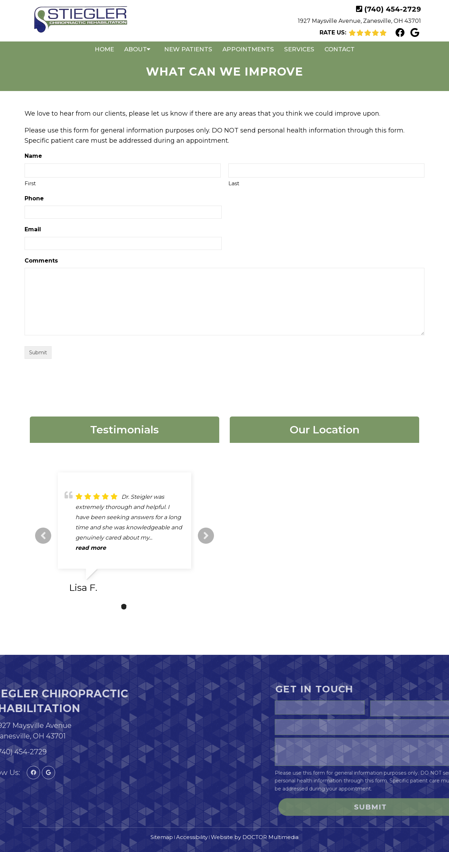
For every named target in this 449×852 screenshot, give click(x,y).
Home (104, 49)
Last (233, 183)
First (30, 183)
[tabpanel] (124, 535)
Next (206, 536)
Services (299, 49)
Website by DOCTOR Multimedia (255, 837)
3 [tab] (134, 606)
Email (33, 229)
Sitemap (161, 837)
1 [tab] (113, 606)
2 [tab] (124, 606)
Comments (41, 260)
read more (90, 547)
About (135, 49)
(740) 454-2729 (392, 9)
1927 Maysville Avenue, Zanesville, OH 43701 (359, 21)
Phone (34, 198)
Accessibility (192, 837)
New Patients (188, 49)
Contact (339, 49)
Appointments (248, 49)
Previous (43, 536)
